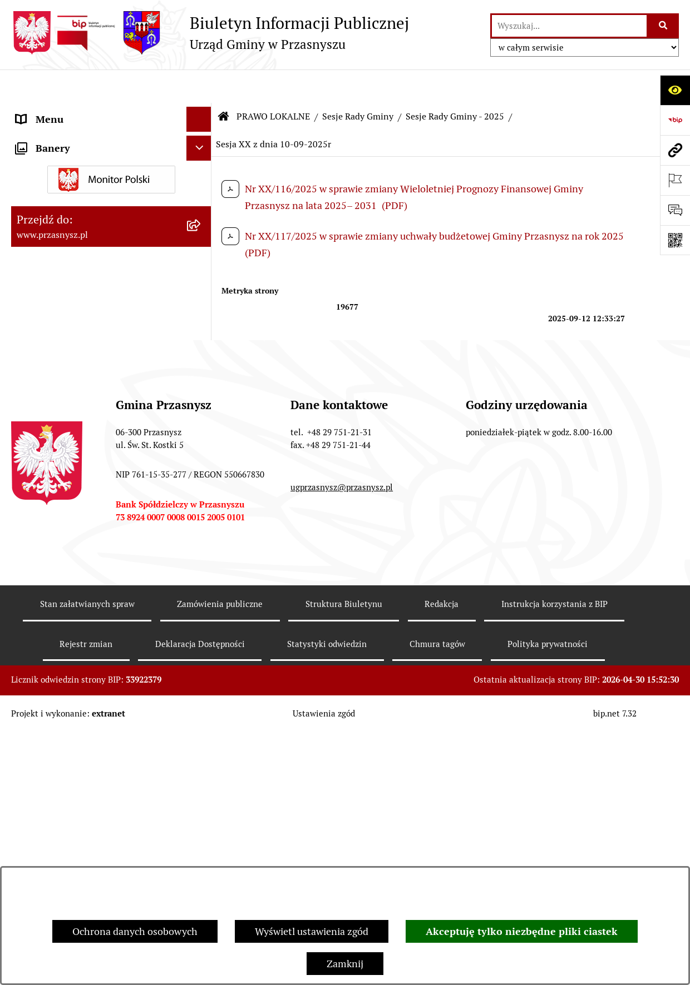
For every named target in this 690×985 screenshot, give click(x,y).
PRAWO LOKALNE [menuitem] (56, 136)
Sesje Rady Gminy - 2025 (455, 83)
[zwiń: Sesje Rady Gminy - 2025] (201, 376)
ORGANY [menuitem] (36, 111)
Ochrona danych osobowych (135, 931)
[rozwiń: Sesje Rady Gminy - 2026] (201, 344)
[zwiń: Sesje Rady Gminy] (201, 232)
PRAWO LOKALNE (273, 83)
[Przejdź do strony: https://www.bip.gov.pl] (675, 120)
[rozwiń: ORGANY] (201, 111)
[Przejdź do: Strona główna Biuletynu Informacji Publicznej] (224, 83)
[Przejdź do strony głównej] (210, 32)
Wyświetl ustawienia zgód (311, 931)
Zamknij (345, 963)
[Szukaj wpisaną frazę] (663, 25)
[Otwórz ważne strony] (675, 180)
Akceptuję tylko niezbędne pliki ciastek (522, 931)
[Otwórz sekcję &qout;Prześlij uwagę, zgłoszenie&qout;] (675, 210)
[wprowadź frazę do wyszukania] (569, 25)
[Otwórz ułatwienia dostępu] (675, 90)
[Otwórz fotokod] (675, 240)
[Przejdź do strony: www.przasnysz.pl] (675, 150)
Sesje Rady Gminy (357, 83)
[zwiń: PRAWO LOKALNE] (201, 136)
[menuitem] (111, 168)
